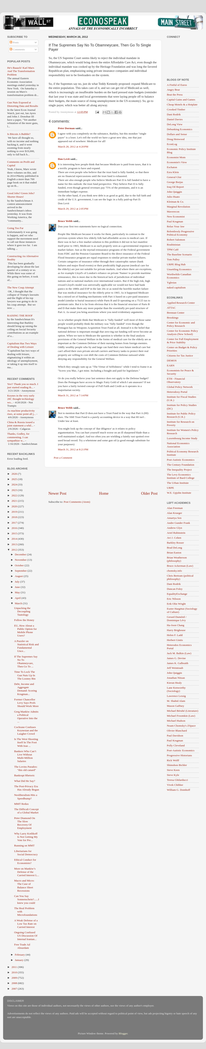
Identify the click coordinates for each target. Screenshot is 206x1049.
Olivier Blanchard (177, 730)
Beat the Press (175, 94)
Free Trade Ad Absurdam (22, 946)
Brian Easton (174, 552)
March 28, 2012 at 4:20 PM (73, 146)
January (19, 960)
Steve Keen (173, 770)
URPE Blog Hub (176, 264)
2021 (15, 500)
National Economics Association (178, 445)
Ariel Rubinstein (176, 532)
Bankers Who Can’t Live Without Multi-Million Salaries (25, 756)
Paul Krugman (175, 221)
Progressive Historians (179, 755)
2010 (15, 972)
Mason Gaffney (175, 705)
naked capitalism (176, 287)
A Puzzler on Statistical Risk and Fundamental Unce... (26, 646)
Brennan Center (175, 312)
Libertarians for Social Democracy (26, 853)
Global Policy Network (180, 386)
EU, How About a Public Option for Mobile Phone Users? (25, 630)
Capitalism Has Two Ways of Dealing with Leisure (22, 345)
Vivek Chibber (175, 784)
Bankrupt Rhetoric (24, 775)
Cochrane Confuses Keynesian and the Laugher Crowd (26, 730)
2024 (15, 484)
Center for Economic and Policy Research (181, 324)
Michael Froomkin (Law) (181, 715)
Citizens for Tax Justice (180, 355)
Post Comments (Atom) (77, 501)
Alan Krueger (174, 512)
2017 (15, 522)
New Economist (176, 216)
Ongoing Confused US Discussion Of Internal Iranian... (25, 935)
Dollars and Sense (177, 134)
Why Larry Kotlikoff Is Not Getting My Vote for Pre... (26, 837)
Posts (14, 42)
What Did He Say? (24, 780)
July (17, 581)
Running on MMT (24, 845)
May (18, 592)
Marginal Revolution (178, 206)
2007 (15, 988)
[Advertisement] (103, 479)
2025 (15, 479)
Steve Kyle (173, 774)
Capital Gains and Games (181, 99)
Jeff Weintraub (175, 667)
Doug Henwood (176, 139)
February (20, 954)
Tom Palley (173, 259)
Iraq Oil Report (175, 186)
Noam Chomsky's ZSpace (181, 725)
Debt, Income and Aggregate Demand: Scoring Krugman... (25, 689)
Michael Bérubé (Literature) (182, 710)
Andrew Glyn (174, 527)
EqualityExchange (177, 593)
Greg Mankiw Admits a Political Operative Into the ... (26, 716)
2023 (15, 490)
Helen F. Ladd (175, 635)
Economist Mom (176, 157)
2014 (15, 538)
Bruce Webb (65, 221)
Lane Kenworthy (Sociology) (176, 689)
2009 (15, 977)
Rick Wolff (173, 760)
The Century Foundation (180, 464)
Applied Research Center (181, 302)
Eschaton (172, 167)
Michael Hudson (176, 720)
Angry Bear (173, 89)
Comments (17, 49)
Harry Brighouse (176, 630)
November (21, 559)
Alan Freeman (175, 508)
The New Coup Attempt (20, 287)
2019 (15, 511)
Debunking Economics (179, 129)
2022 (15, 495)
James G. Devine (176, 658)
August (19, 576)
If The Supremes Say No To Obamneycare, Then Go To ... (25, 661)
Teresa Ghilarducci (177, 779)
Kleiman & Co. (175, 201)
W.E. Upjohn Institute (179, 492)
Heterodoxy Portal (177, 391)
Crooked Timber (176, 109)
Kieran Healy (174, 682)
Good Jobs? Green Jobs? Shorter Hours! (21, 195)
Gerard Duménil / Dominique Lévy (176, 618)
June (18, 587)
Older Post (149, 493)
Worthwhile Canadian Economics (179, 276)
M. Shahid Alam (176, 700)
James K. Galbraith (177, 663)
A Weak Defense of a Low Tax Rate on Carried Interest (26, 924)
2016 (15, 528)
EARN (170, 365)
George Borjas (175, 182)
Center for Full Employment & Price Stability (182, 340)
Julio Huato (173, 196)
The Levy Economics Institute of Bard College (180, 476)
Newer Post (57, 493)
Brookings (172, 317)
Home (104, 493)
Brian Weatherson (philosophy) (177, 559)
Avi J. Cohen (174, 537)
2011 (15, 967)
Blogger (123, 1033)
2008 (15, 983)
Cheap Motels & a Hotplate (182, 104)
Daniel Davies (175, 119)
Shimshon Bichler (177, 765)
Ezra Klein (173, 172)
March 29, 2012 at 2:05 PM (73, 208)
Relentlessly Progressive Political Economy (180, 233)
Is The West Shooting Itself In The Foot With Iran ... (26, 742)
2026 (15, 473)
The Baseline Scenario (179, 254)
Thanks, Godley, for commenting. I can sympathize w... (18, 437)
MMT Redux (21, 803)
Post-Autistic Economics (180, 459)
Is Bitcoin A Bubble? (18, 134)
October (20, 565)
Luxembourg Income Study (182, 438)
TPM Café (173, 249)
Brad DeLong (174, 547)
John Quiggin (174, 191)
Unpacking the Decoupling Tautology (22, 611)
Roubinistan (173, 244)
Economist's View (177, 162)
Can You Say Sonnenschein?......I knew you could (26, 899)
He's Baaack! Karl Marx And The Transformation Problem (21, 71)
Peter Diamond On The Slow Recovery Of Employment (24, 823)
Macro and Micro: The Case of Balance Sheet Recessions (24, 885)
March (19, 603)
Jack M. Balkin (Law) (179, 653)
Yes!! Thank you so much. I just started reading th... (22, 385)
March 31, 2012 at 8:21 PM (73, 449)
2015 (15, 533)
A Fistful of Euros (177, 84)
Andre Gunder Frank (178, 522)
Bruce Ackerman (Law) (180, 565)
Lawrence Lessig (176, 695)
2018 (15, 517)
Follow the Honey (24, 620)
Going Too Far (15, 228)
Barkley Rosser (175, 542)
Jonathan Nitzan (176, 677)
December (21, 554)
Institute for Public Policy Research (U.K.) (181, 415)
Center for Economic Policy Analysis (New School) (182, 332)
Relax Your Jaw (175, 226)
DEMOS (172, 360)
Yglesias (172, 282)
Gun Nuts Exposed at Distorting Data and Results (22, 104)
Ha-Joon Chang (175, 625)
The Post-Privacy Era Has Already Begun (26, 788)
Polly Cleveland (176, 745)
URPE (170, 487)
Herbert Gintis (175, 640)
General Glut (174, 177)
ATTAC (171, 307)
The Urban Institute (178, 482)
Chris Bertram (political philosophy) (180, 577)
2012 (15, 549)
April (18, 597)
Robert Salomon (176, 239)
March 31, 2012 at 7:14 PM (73, 395)
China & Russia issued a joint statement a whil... (20, 424)
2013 (15, 544)
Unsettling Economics (179, 269)
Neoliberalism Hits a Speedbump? (25, 796)
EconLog (172, 144)
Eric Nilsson (174, 598)
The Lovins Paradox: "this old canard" (25, 768)
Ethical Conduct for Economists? (25, 861)
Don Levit (64, 158)
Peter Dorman (66, 128)
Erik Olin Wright (176, 603)
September (21, 570)
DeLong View (175, 124)
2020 (15, 506)
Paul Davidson (175, 735)
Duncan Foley (175, 588)
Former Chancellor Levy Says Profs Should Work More (26, 703)
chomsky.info (174, 570)
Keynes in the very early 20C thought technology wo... (20, 399)
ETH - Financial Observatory (176, 380)
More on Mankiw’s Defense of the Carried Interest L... (26, 872)
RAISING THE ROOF (20, 315)
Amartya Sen (174, 517)
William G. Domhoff (178, 789)
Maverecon (173, 211)
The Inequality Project (179, 469)
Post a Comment (63, 457)
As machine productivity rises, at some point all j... (21, 412)
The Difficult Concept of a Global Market (26, 811)
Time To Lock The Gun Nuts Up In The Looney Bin (24, 675)
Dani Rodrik (174, 114)
